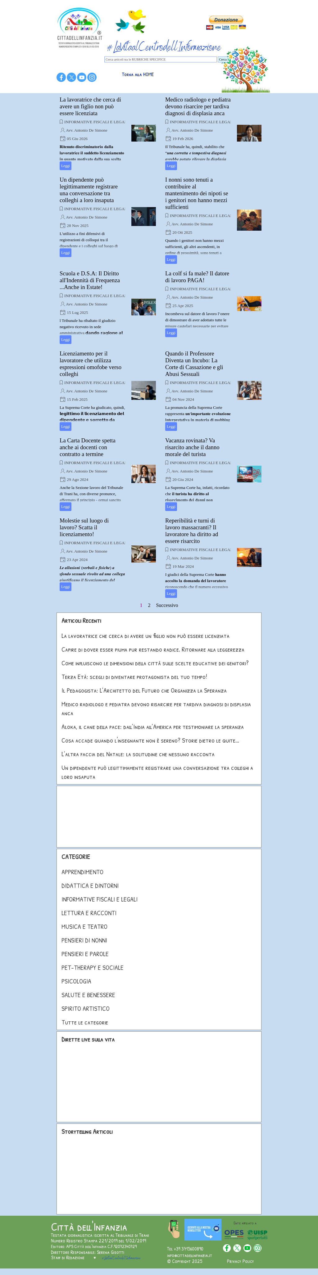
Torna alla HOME (138, 74)
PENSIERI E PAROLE (85, 953)
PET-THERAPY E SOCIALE (92, 967)
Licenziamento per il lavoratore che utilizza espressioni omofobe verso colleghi (90, 363)
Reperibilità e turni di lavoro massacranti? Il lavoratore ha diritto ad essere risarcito (191, 530)
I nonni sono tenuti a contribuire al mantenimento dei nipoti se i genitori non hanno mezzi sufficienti (196, 193)
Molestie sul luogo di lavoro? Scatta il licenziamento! (84, 527)
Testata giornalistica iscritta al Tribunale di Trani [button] (100, 1235)
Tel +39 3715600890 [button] (185, 1248)
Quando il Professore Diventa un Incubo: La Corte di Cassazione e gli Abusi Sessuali (194, 363)
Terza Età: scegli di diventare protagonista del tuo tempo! (134, 676)
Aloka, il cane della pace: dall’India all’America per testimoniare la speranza (152, 726)
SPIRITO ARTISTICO (85, 1008)
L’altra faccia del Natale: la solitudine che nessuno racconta (138, 753)
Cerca (223, 59)
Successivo (167, 605)
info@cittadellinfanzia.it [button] (189, 1255)
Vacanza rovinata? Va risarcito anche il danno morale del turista (192, 447)
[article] (108, 133)
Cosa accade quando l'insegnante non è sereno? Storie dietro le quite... (150, 740)
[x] (71, 77)
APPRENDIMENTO (82, 871)
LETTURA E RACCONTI (88, 912)
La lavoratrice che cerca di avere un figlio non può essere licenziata (90, 106)
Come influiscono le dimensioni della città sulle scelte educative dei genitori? (155, 662)
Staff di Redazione (67, 1257)
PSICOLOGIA (76, 981)
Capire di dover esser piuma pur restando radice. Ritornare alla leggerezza (152, 649)
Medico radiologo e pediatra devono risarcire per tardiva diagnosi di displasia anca (198, 106)
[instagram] (92, 77)
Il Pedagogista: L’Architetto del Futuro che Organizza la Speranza (144, 690)
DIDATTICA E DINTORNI (90, 885)
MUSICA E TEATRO (84, 926)
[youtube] (81, 77)
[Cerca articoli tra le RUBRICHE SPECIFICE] (160, 59)
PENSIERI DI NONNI (84, 940)
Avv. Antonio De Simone (86, 130)
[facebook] (61, 77)
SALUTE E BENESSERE (88, 994)
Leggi (65, 166)
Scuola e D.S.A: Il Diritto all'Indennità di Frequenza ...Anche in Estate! (90, 280)
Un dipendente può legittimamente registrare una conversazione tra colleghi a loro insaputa (89, 189)
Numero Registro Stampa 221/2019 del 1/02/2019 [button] (98, 1240)
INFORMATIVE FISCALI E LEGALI (96, 122)
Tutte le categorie (84, 1022)
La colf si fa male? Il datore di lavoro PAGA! (197, 276)
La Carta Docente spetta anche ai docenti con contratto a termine (88, 447)
